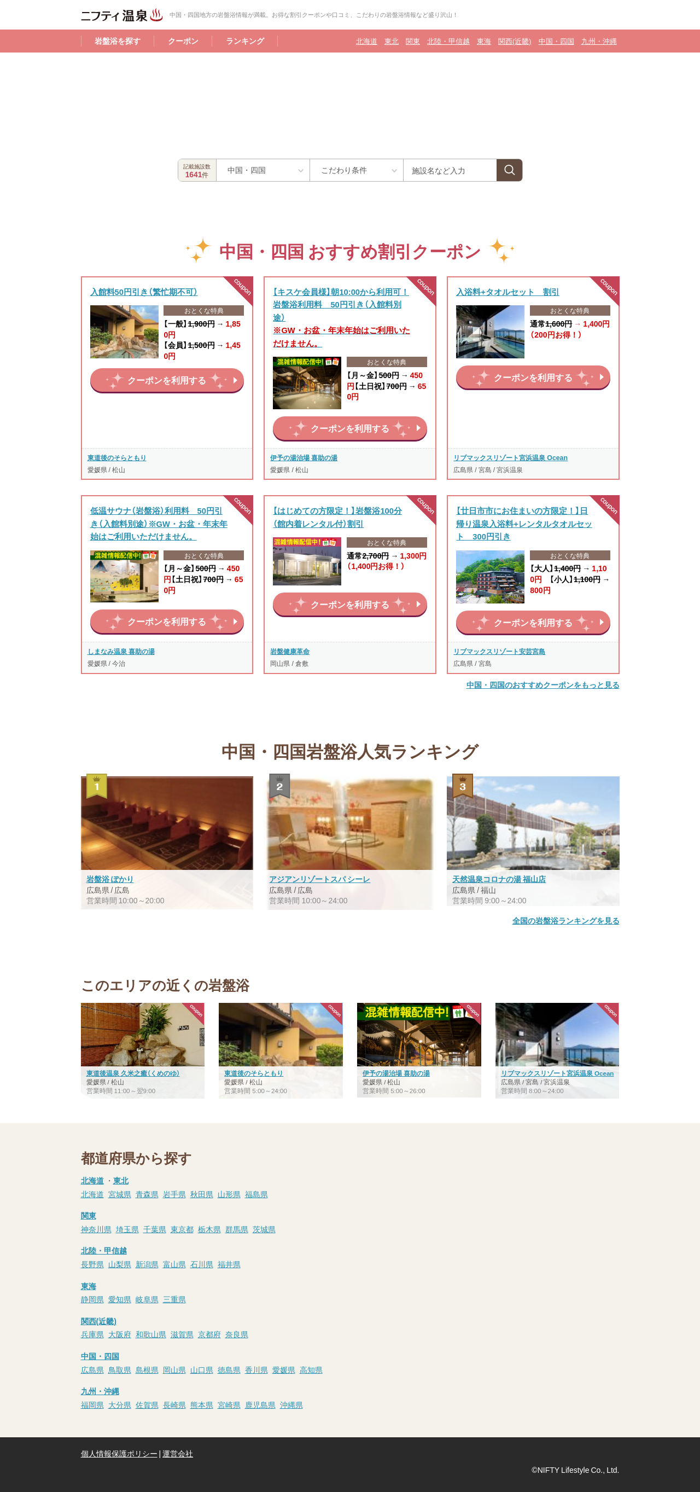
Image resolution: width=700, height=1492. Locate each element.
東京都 (182, 1228)
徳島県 (229, 1369)
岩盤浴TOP (100, 65)
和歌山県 (151, 1333)
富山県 (174, 1263)
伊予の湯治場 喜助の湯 (303, 457)
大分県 (119, 1404)
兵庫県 (92, 1333)
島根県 (147, 1369)
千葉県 (154, 1228)
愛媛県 (283, 1369)
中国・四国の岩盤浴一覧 (424, 192)
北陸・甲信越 (448, 41)
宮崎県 (229, 1404)
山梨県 (119, 1263)
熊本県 (201, 1404)
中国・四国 (556, 41)
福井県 (229, 1263)
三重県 (174, 1298)
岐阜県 (147, 1298)
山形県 (229, 1193)
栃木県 (209, 1228)
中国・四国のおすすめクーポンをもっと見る (543, 684)
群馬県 (236, 1228)
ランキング (245, 40)
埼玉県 (127, 1228)
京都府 (209, 1333)
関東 (413, 41)
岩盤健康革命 (290, 651)
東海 (484, 41)
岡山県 (174, 1369)
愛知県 (119, 1298)
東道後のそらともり (117, 457)
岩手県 (174, 1193)
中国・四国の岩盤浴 (166, 65)
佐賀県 (147, 1404)
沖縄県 (291, 1404)
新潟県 (147, 1263)
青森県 (147, 1193)
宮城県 (119, 1193)
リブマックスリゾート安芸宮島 (499, 651)
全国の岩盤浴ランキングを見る (566, 920)
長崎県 (174, 1404)
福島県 (256, 1193)
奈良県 (236, 1333)
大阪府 (119, 1333)
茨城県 (264, 1228)
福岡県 (92, 1404)
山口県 (201, 1369)
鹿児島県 (260, 1404)
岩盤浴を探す (118, 40)
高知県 (311, 1369)
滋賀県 (182, 1333)
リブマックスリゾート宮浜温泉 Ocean (510, 457)
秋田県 (201, 1193)
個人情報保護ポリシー (119, 1453)
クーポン (183, 40)
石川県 (201, 1263)
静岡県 (92, 1298)
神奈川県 (96, 1228)
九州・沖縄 (599, 41)
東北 (391, 41)
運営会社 (177, 1453)
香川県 (256, 1369)
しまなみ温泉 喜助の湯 (121, 651)
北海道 (366, 41)
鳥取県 (119, 1369)
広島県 (92, 1369)
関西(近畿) (514, 41)
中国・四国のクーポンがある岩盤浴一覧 (302, 192)
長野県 (92, 1263)
